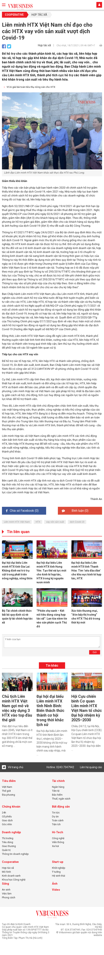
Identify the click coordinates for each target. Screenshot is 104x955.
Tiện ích (56, 824)
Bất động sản (61, 806)
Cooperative (14, 14)
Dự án (55, 816)
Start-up (57, 862)
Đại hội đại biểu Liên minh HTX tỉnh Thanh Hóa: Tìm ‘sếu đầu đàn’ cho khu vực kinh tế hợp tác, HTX (86, 570)
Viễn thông (58, 842)
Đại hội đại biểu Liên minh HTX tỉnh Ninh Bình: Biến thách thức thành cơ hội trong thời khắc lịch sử (50, 710)
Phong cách (8, 897)
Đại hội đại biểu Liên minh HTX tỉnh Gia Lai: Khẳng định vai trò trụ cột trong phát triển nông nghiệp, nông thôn (17, 570)
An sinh (6, 889)
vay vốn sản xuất (55, 522)
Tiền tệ (55, 790)
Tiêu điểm (9, 781)
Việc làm (7, 893)
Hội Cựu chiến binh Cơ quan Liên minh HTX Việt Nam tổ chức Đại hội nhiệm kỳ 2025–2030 (86, 708)
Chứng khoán (11, 806)
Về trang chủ (12, 767)
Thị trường (7, 838)
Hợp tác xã (39, 14)
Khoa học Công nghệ (13, 879)
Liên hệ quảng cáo (91, 767)
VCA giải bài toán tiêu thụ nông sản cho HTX (29, 87)
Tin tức (56, 812)
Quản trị (6, 850)
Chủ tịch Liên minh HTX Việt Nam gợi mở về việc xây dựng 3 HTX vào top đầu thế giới (17, 708)
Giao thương (9, 846)
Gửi (95, 652)
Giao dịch (7, 820)
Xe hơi (55, 846)
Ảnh (54, 883)
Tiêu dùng (7, 842)
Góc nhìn (7, 824)
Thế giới (6, 790)
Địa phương (8, 794)
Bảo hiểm (57, 794)
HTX (38, 522)
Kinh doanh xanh (11, 875)
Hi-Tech (57, 832)
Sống (5, 883)
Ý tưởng (56, 871)
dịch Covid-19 (77, 522)
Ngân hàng (58, 786)
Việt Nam (7, 786)
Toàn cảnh (58, 820)
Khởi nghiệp (58, 867)
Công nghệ (58, 838)
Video (56, 889)
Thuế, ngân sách (61, 798)
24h (4, 812)
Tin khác (52, 665)
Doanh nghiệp (11, 832)
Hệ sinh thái (58, 875)
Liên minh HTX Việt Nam (17, 522)
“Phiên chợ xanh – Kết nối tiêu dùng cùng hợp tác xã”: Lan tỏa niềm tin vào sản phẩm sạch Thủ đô (52, 618)
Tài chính (58, 781)
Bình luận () (75, 510)
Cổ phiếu (7, 816)
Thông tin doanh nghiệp (15, 853)
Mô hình (6, 871)
